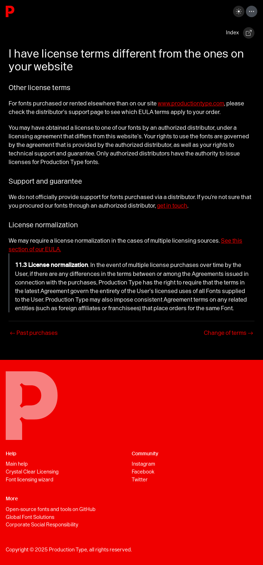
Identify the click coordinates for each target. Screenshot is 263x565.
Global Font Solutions (30, 517)
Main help (17, 464)
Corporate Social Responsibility (42, 524)
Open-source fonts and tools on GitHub (51, 509)
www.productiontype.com (191, 103)
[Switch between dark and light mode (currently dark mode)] (238, 11)
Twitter (140, 479)
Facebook (143, 472)
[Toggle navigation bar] (251, 11)
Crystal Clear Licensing (32, 472)
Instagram (143, 464)
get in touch (172, 205)
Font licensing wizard (30, 479)
